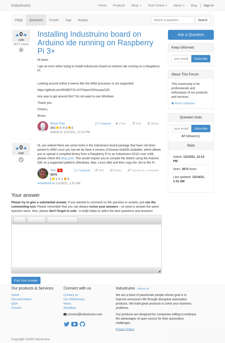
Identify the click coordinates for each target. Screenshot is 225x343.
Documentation (21, 299)
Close (122, 123)
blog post (67, 158)
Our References (74, 299)
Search (202, 20)
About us (143, 288)
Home (15, 295)
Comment (104, 123)
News (67, 303)
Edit (138, 123)
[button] (17, 219)
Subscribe (200, 58)
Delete (154, 123)
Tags (68, 20)
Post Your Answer (26, 280)
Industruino (21, 5)
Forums (16, 307)
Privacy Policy (125, 329)
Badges (83, 20)
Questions (36, 20)
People (54, 20)
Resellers (70, 307)
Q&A (14, 303)
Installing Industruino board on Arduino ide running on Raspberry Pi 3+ (95, 42)
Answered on (46, 183)
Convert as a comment (144, 170)
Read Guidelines (184, 103)
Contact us (71, 295)
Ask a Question (191, 34)
